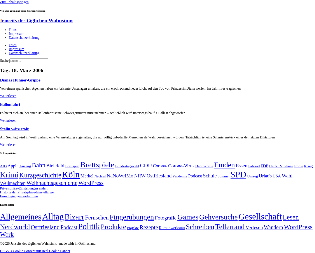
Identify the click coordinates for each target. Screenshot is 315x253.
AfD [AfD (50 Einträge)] (3, 166)
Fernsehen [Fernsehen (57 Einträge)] (97, 217)
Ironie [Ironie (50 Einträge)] (298, 166)
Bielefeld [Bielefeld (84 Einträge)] (55, 165)
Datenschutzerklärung (24, 37)
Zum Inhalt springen (14, 2)
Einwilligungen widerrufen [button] (19, 196)
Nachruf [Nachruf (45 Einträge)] (100, 176)
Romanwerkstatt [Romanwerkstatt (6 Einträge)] (172, 228)
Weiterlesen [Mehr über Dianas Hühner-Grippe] (8, 96)
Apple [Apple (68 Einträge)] (13, 165)
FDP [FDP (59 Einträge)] (264, 166)
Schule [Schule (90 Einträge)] (210, 176)
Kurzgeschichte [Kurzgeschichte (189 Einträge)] (40, 175)
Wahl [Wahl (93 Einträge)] (287, 176)
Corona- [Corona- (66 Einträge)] (160, 165)
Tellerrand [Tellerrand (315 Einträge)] (230, 227)
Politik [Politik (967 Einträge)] (89, 226)
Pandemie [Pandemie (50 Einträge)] (180, 176)
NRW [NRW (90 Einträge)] (140, 176)
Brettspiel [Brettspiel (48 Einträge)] (72, 166)
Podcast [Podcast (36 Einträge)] (69, 227)
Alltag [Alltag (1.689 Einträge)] (53, 216)
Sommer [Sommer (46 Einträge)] (224, 176)
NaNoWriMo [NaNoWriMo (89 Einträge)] (120, 176)
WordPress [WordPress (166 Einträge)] (298, 227)
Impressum (16, 33)
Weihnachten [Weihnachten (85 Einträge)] (13, 183)
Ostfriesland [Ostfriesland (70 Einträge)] (45, 227)
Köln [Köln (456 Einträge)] (71, 174)
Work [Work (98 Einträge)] (7, 234)
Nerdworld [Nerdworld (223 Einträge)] (15, 227)
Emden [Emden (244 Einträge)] (224, 165)
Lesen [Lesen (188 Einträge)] (291, 217)
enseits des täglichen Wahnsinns (36, 20)
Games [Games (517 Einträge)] (187, 217)
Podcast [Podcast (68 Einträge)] (195, 175)
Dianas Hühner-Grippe (20, 80)
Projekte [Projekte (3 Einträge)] (133, 228)
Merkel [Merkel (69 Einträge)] (86, 175)
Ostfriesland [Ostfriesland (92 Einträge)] (159, 176)
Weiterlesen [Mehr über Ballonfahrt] (8, 120)
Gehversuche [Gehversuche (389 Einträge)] (218, 217)
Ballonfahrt (10, 104)
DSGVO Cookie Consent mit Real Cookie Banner (35, 251)
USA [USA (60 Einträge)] (277, 176)
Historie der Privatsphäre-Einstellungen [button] (27, 192)
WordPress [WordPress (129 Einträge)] (90, 183)
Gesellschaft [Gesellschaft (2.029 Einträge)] (260, 216)
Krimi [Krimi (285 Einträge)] (9, 175)
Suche (4, 60)
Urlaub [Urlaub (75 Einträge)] (265, 176)
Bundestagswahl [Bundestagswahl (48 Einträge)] (127, 166)
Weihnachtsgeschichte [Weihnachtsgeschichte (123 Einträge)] (51, 183)
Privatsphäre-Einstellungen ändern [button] (24, 188)
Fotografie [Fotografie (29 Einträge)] (166, 218)
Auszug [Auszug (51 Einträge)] (25, 166)
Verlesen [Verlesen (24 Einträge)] (254, 227)
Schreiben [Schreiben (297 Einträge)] (200, 227)
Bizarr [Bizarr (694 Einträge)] (74, 216)
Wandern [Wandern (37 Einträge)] (273, 227)
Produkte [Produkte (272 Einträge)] (113, 227)
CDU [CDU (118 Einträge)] (146, 165)
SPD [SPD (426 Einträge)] (238, 174)
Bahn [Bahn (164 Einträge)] (39, 165)
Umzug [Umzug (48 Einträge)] (252, 176)
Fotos (13, 30)
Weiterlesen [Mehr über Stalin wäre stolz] (8, 145)
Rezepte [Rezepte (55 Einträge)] (149, 227)
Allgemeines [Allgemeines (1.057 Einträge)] (20, 216)
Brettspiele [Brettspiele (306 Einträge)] (97, 164)
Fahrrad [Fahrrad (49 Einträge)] (254, 166)
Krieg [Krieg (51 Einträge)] (308, 166)
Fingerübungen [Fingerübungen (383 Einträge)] (132, 217)
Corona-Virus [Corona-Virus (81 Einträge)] (181, 165)
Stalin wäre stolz (14, 129)
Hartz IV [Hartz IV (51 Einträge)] (275, 166)
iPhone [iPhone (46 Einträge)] (288, 166)
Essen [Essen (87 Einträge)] (241, 165)
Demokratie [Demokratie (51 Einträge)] (204, 166)
